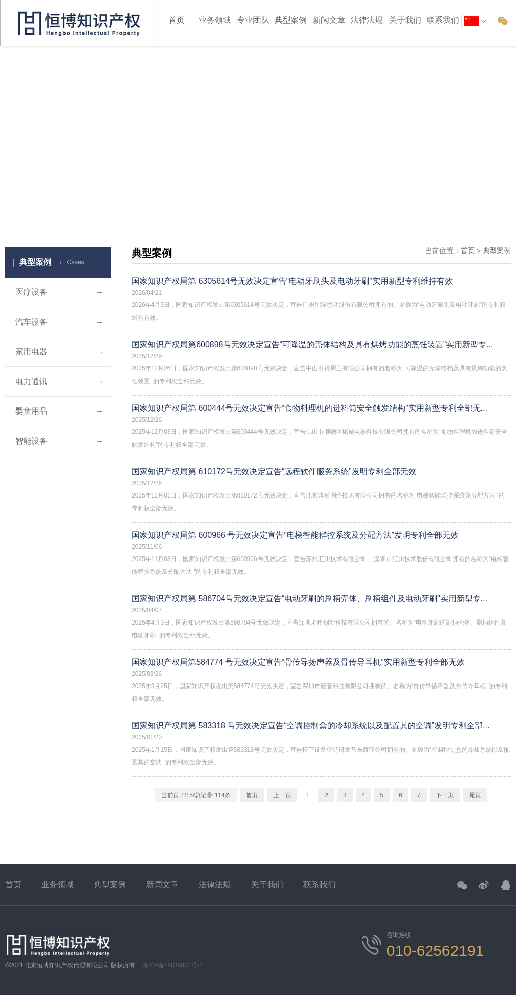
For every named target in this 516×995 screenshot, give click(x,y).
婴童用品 (59, 411)
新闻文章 (329, 20)
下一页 (445, 795)
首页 (177, 20)
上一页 (282, 795)
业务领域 (215, 20)
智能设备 (59, 441)
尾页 (475, 795)
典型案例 (291, 20)
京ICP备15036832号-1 (172, 965)
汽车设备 (59, 322)
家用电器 (59, 352)
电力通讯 (59, 381)
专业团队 (253, 20)
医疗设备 (59, 292)
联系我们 (319, 884)
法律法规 (215, 884)
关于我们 (267, 884)
